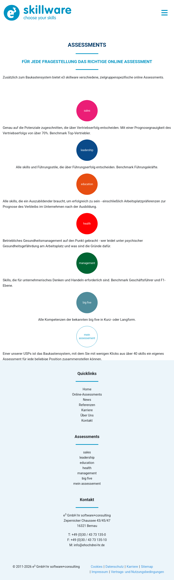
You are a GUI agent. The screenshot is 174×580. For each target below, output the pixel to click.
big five (87, 302)
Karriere (87, 410)
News (87, 400)
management (87, 263)
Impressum (100, 572)
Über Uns (87, 415)
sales (87, 110)
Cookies (97, 567)
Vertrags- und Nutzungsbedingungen (137, 572)
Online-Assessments (87, 394)
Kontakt (87, 421)
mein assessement (87, 336)
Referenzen (87, 405)
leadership (87, 150)
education (87, 184)
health (87, 223)
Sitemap (147, 567)
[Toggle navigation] (164, 12)
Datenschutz (115, 567)
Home (87, 389)
